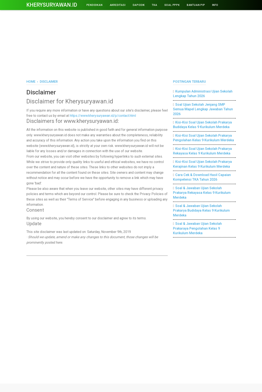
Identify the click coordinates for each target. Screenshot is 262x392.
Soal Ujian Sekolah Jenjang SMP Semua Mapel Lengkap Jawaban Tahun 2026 (203, 109)
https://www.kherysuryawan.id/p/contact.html (103, 116)
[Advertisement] (131, 44)
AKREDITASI (118, 5)
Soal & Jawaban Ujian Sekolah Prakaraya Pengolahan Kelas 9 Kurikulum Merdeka (197, 228)
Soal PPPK (172, 5)
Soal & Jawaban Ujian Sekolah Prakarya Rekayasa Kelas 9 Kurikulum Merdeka (202, 192)
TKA (154, 5)
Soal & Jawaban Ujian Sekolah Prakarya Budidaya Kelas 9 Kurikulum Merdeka (201, 210)
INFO (215, 5)
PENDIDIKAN (94, 5)
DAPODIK (139, 5)
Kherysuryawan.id (51, 5)
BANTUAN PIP (196, 5)
